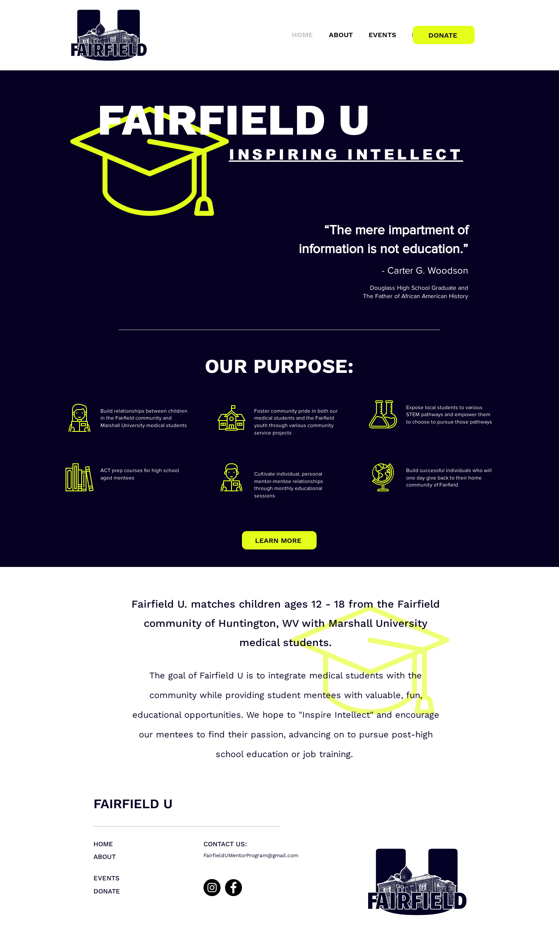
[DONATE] (444, 35)
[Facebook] (233, 887)
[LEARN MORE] (279, 540)
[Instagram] (212, 887)
